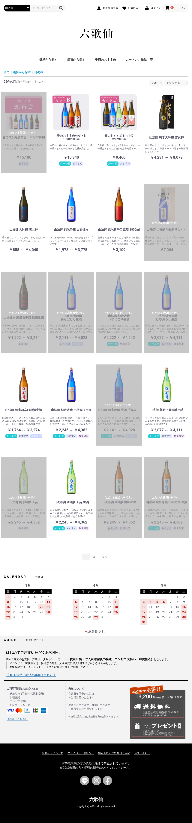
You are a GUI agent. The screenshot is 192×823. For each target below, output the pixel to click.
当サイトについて (52, 753)
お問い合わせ (142, 753)
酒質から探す (76, 59)
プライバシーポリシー (81, 753)
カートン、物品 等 (139, 59)
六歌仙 (96, 799)
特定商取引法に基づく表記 (114, 753)
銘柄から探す (48, 59)
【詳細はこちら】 (17, 719)
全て (7, 72)
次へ (104, 556)
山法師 (38, 72)
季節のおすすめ (105, 59)
